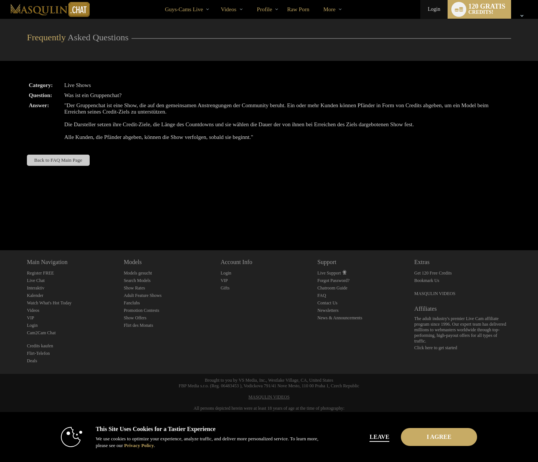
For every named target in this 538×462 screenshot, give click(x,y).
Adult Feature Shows (142, 295)
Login (434, 9)
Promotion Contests (141, 310)
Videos (228, 9)
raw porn (298, 9)
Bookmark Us (426, 280)
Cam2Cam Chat (41, 332)
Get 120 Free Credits (433, 273)
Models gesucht (138, 273)
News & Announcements (340, 317)
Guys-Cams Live (184, 9)
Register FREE (40, 273)
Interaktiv (35, 288)
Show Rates (134, 288)
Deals (32, 360)
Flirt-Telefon (38, 353)
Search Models (137, 280)
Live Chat (36, 280)
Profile (264, 9)
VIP (30, 317)
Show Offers (135, 317)
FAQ (322, 295)
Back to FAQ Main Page (58, 160)
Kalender (35, 295)
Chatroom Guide (332, 288)
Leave (373, 437)
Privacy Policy (133, 445)
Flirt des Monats (138, 325)
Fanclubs (132, 303)
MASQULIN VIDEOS (434, 293)
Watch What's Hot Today (49, 303)
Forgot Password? (334, 280)
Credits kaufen (40, 345)
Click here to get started (435, 347)
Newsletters (328, 310)
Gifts (224, 288)
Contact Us (328, 303)
